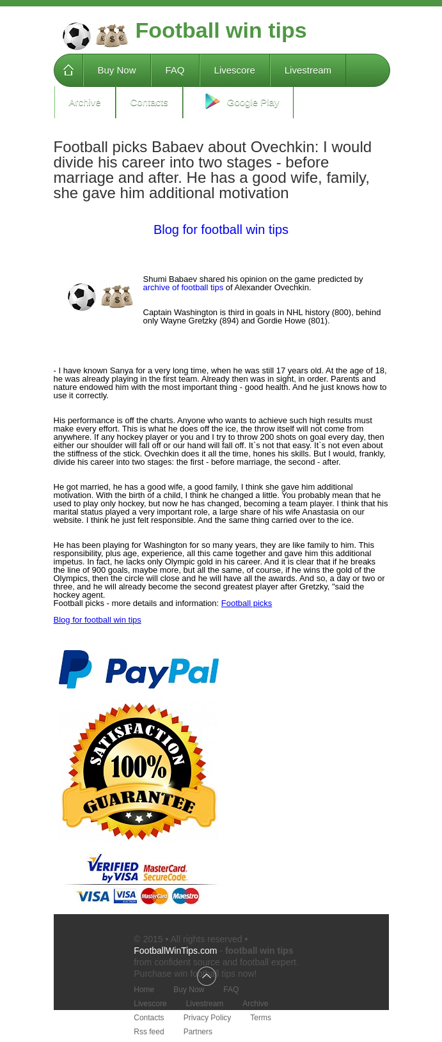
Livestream (308, 70)
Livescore (234, 70)
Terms (260, 1018)
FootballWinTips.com (175, 950)
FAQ (175, 70)
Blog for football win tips (221, 229)
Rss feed (149, 1032)
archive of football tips (183, 287)
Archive (85, 102)
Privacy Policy (208, 1018)
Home (68, 70)
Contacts (149, 102)
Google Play (239, 101)
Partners (198, 1032)
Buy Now (117, 70)
